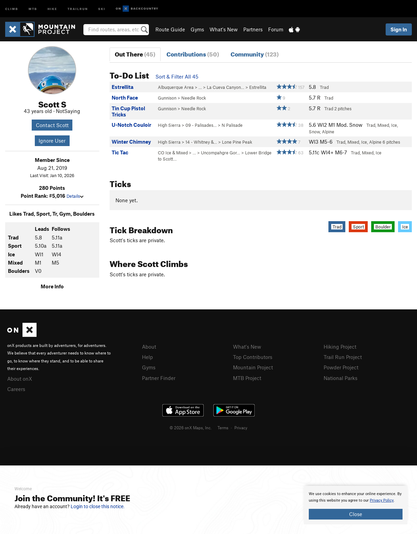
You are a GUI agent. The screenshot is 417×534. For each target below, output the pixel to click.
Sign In (398, 29)
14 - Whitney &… (201, 142)
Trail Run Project (343, 356)
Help (147, 356)
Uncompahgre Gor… (220, 152)
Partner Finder (158, 377)
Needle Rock (193, 98)
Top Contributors (252, 356)
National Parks (340, 377)
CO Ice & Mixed (173, 152)
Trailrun (78, 8)
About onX (19, 378)
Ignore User (52, 140)
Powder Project (341, 366)
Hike (52, 8)
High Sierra (169, 125)
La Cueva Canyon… (225, 87)
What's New (224, 29)
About (149, 346)
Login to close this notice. (98, 506)
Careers (16, 388)
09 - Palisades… (201, 125)
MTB (33, 8)
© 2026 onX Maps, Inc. (191, 426)
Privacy (240, 426)
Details (75, 196)
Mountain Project (253, 366)
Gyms (197, 29)
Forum (275, 29)
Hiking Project (340, 346)
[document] (356, 505)
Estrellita (257, 87)
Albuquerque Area (176, 87)
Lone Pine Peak (237, 142)
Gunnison (167, 98)
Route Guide (170, 29)
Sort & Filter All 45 (177, 76)
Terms (222, 426)
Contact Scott (52, 125)
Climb (11, 8)
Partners (253, 29)
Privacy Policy (382, 500)
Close (355, 514)
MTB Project (247, 377)
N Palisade (232, 125)
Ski (101, 8)
